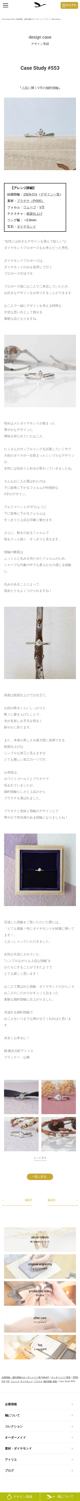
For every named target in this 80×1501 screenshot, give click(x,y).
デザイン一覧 (50, 194)
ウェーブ (29, 207)
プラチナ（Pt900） (31, 201)
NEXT (17, 1200)
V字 (42, 207)
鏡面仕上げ (34, 214)
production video (40, 1293)
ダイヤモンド (26, 226)
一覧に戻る (39, 1176)
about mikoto (40, 1240)
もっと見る (40, 1157)
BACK (63, 1200)
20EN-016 (30, 194)
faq (40, 1347)
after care (40, 1320)
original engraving (40, 1266)
